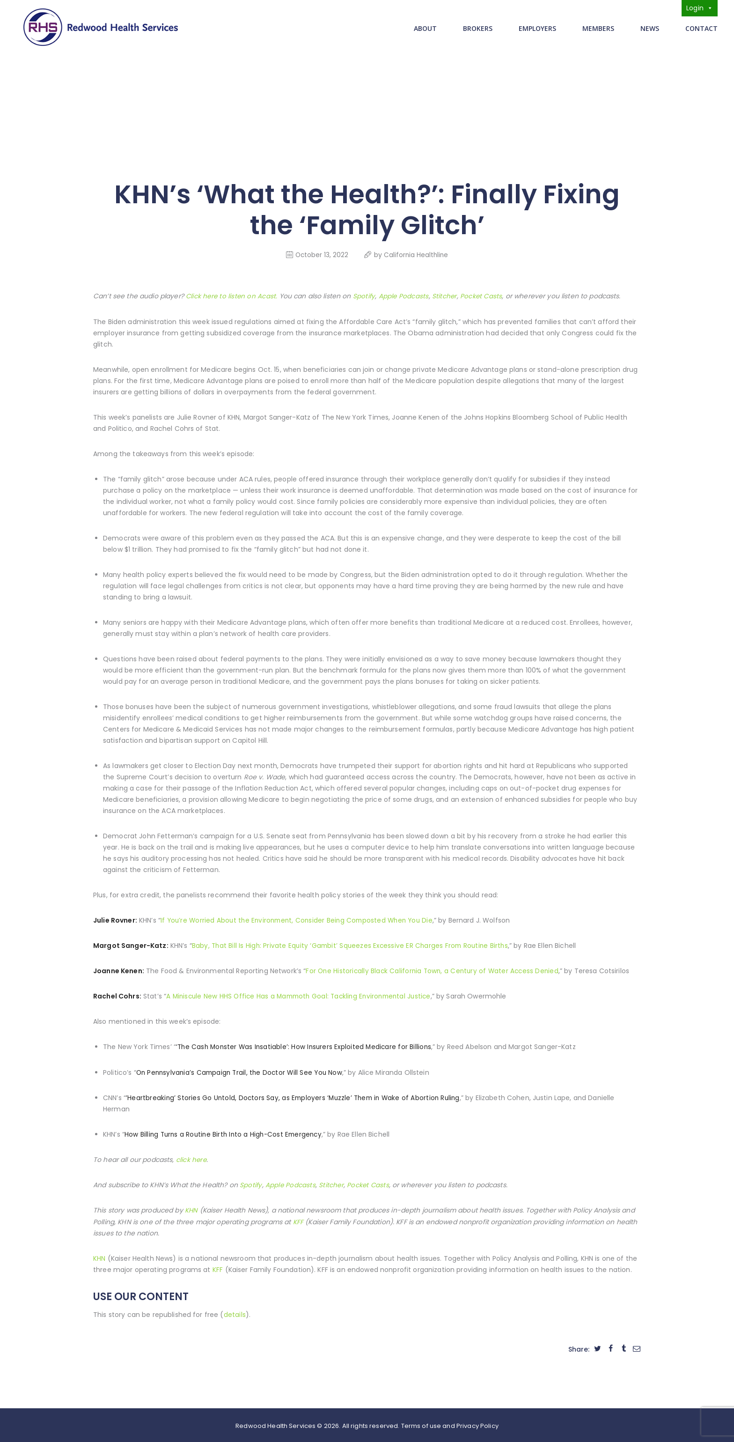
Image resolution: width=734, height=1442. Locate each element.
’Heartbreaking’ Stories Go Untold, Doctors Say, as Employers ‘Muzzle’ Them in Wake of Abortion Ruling (294, 1096)
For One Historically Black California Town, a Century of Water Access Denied (434, 970)
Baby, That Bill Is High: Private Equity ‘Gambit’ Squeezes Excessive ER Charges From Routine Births (352, 944)
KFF (298, 1220)
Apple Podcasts (405, 295)
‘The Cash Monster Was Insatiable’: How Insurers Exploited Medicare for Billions (305, 1045)
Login (699, 8)
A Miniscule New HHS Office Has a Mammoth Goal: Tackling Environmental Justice (302, 995)
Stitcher (445, 295)
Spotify (365, 295)
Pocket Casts (482, 295)
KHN (191, 1208)
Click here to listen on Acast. (232, 295)
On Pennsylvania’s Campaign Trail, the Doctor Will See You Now (241, 1071)
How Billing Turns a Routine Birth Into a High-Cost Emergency (225, 1133)
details (235, 1312)
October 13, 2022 (321, 254)
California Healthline (416, 254)
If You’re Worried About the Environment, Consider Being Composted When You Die (300, 919)
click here (191, 1158)
